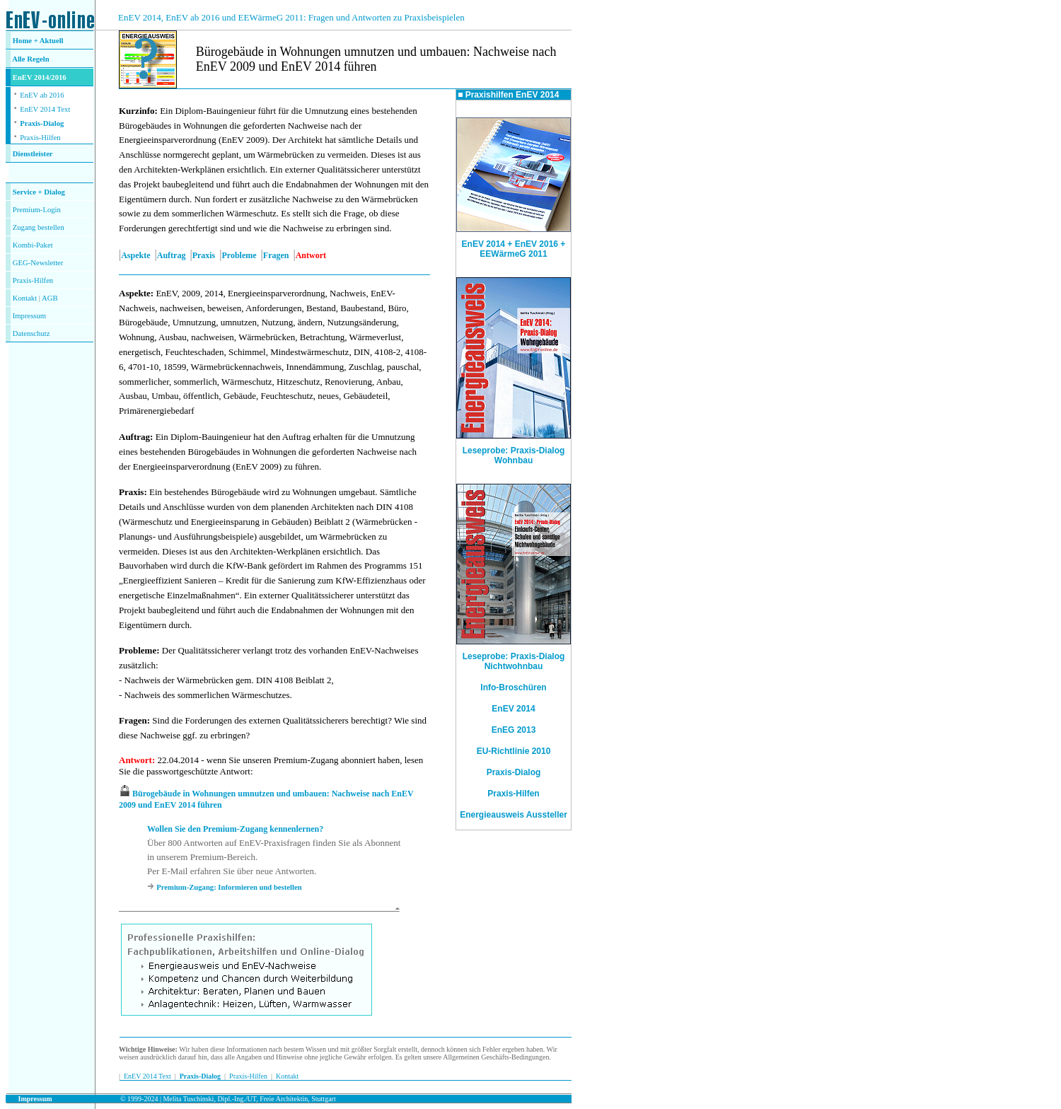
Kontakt (25, 298)
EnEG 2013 (514, 730)
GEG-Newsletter (38, 263)
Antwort (135, 760)
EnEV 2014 (513, 709)
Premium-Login (37, 210)
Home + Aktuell (38, 41)
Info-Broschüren (513, 687)
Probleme (239, 255)
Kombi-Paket (33, 245)
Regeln (37, 59)
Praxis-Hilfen (40, 137)
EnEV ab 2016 (42, 95)
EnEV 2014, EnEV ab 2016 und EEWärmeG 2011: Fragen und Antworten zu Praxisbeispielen (291, 17)
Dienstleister (33, 154)
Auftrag (171, 255)
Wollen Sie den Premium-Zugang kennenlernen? (235, 829)
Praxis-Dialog (42, 123)
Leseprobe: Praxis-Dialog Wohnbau (513, 451)
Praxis (204, 255)
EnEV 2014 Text (45, 109)
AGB (50, 298)
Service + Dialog (39, 192)
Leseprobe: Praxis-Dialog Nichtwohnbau (514, 661)
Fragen (276, 255)
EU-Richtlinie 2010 (514, 751)
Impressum (29, 316)
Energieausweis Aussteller (513, 815)
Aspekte (135, 255)
